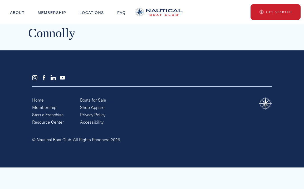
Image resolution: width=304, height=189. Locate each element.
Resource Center (48, 122)
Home (38, 100)
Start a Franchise (48, 115)
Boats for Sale (93, 100)
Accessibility (92, 122)
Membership (52, 12)
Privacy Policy (92, 115)
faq (121, 12)
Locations (92, 12)
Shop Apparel (93, 108)
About (17, 12)
